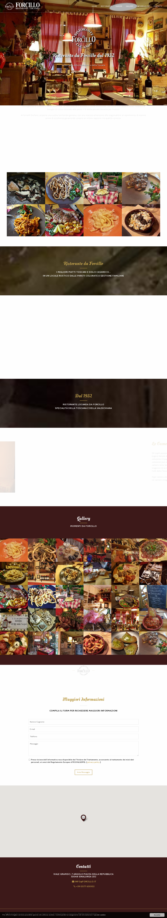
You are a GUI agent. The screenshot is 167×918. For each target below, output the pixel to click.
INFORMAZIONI (143, 6)
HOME (94, 6)
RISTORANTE (106, 6)
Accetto (157, 915)
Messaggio (84, 748)
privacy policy (93, 762)
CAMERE (119, 6)
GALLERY (129, 6)
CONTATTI (157, 6)
